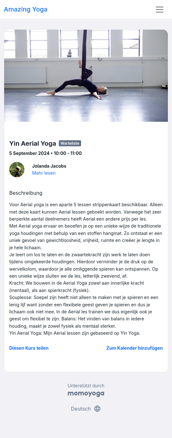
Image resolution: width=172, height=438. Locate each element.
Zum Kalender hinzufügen (135, 348)
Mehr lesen (44, 173)
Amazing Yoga (25, 9)
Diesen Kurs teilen (29, 348)
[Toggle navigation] (159, 10)
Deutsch (86, 408)
